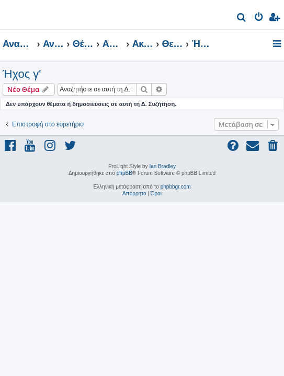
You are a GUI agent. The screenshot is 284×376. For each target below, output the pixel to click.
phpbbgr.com (176, 187)
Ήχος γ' (22, 73)
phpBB (124, 173)
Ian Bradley (162, 166)
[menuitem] (242, 18)
